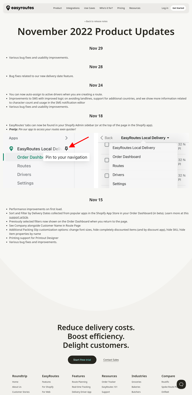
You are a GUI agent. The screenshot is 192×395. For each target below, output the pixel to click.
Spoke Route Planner (172, 386)
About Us (16, 386)
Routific (165, 381)
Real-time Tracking (81, 386)
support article (18, 217)
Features (46, 381)
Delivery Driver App (81, 391)
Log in (165, 7)
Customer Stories (20, 391)
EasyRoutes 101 (110, 386)
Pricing (121, 7)
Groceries (136, 381)
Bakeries (136, 386)
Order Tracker (109, 381)
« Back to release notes (96, 21)
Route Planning (79, 381)
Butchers (136, 391)
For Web (46, 391)
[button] (57, 8)
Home (15, 381)
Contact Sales (111, 359)
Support (106, 391)
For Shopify (47, 386)
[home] (21, 8)
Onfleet (165, 391)
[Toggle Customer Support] (181, 384)
